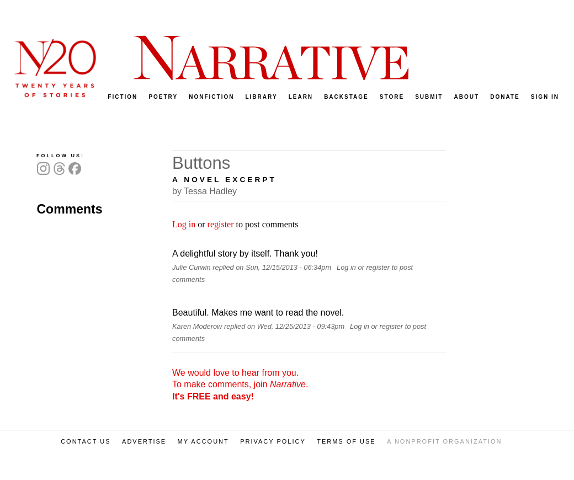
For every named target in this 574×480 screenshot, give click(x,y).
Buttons (201, 163)
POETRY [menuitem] (163, 97)
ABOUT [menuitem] (467, 97)
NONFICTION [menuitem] (211, 97)
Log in (183, 224)
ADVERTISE (144, 441)
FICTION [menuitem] (122, 97)
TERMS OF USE (346, 441)
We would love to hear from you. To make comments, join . (240, 384)
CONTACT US (86, 441)
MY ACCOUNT (203, 441)
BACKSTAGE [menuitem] (346, 97)
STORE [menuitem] (392, 97)
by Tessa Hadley (204, 191)
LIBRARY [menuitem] (261, 97)
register (221, 224)
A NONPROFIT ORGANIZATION (444, 441)
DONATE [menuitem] (504, 97)
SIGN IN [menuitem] (545, 97)
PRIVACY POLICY (273, 441)
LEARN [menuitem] (301, 97)
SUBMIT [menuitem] (429, 97)
